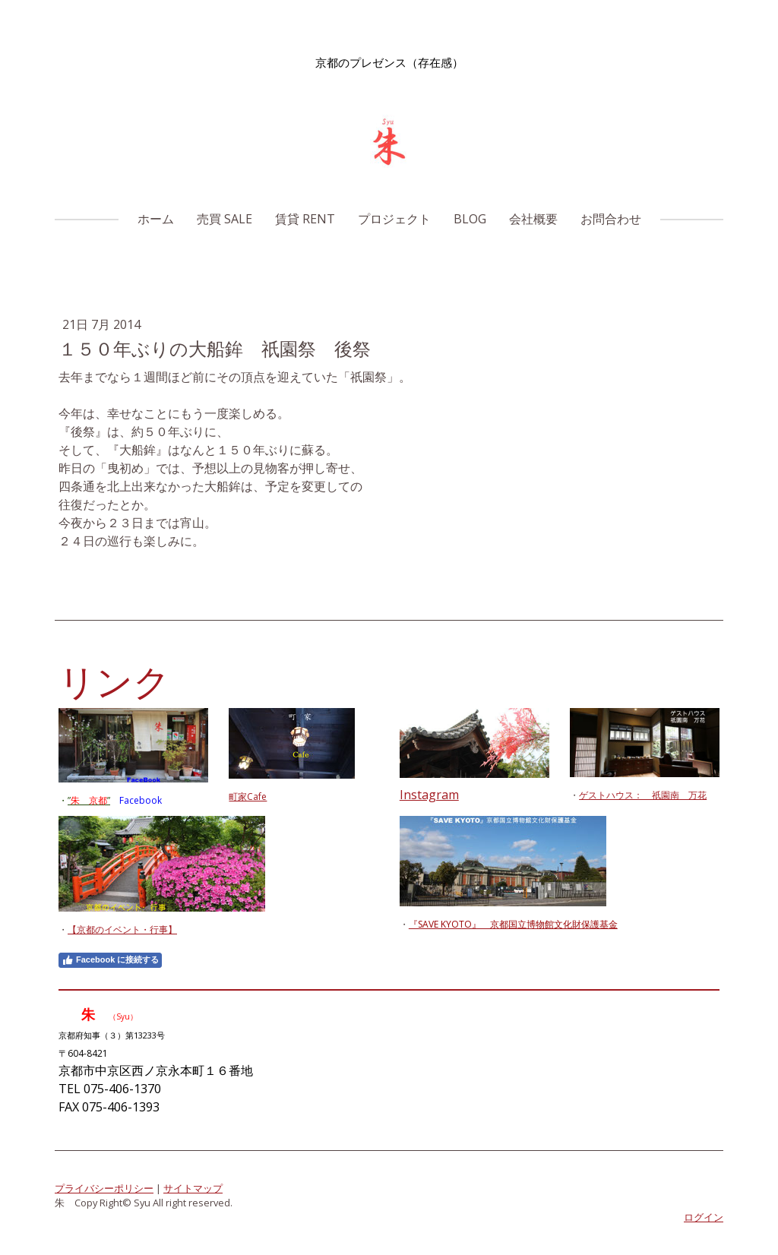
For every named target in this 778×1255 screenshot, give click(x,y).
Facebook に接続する (110, 960)
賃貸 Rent (305, 218)
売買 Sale (224, 218)
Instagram (429, 794)
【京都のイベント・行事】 (122, 929)
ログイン (703, 1217)
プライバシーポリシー (104, 1188)
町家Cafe (248, 796)
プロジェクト (394, 218)
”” (89, 800)
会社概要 (533, 218)
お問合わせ (610, 218)
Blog (470, 218)
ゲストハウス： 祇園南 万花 (643, 795)
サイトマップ (193, 1188)
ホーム (156, 218)
